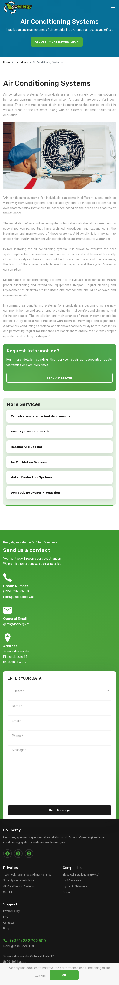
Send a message (59, 375)
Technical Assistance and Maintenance (27, 868)
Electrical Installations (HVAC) (81, 868)
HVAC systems (72, 874)
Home (6, 61)
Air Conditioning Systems (19, 880)
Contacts (8, 916)
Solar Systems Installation (19, 874)
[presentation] (40, 782)
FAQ (5, 910)
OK (64, 975)
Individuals (21, 61)
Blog (6, 922)
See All (7, 885)
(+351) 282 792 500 (28, 934)
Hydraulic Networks (75, 880)
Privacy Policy (11, 904)
